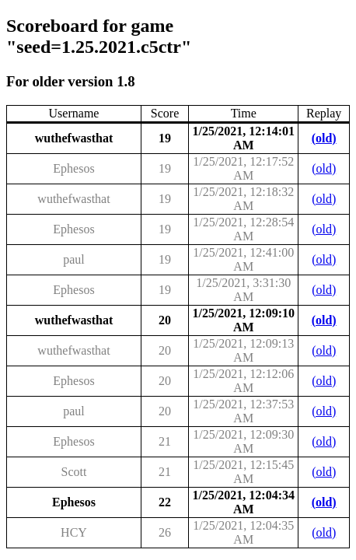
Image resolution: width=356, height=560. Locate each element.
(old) (324, 138)
